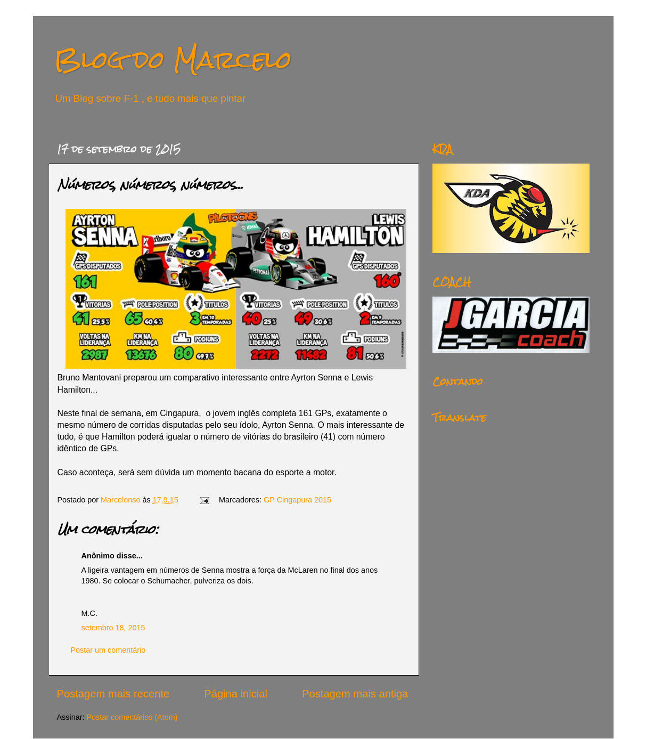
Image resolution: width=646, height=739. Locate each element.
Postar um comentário (108, 650)
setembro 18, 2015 (113, 627)
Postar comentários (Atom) (131, 717)
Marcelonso (121, 500)
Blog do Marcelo (173, 59)
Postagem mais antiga (355, 694)
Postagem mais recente (113, 694)
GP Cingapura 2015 (297, 500)
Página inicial (235, 694)
